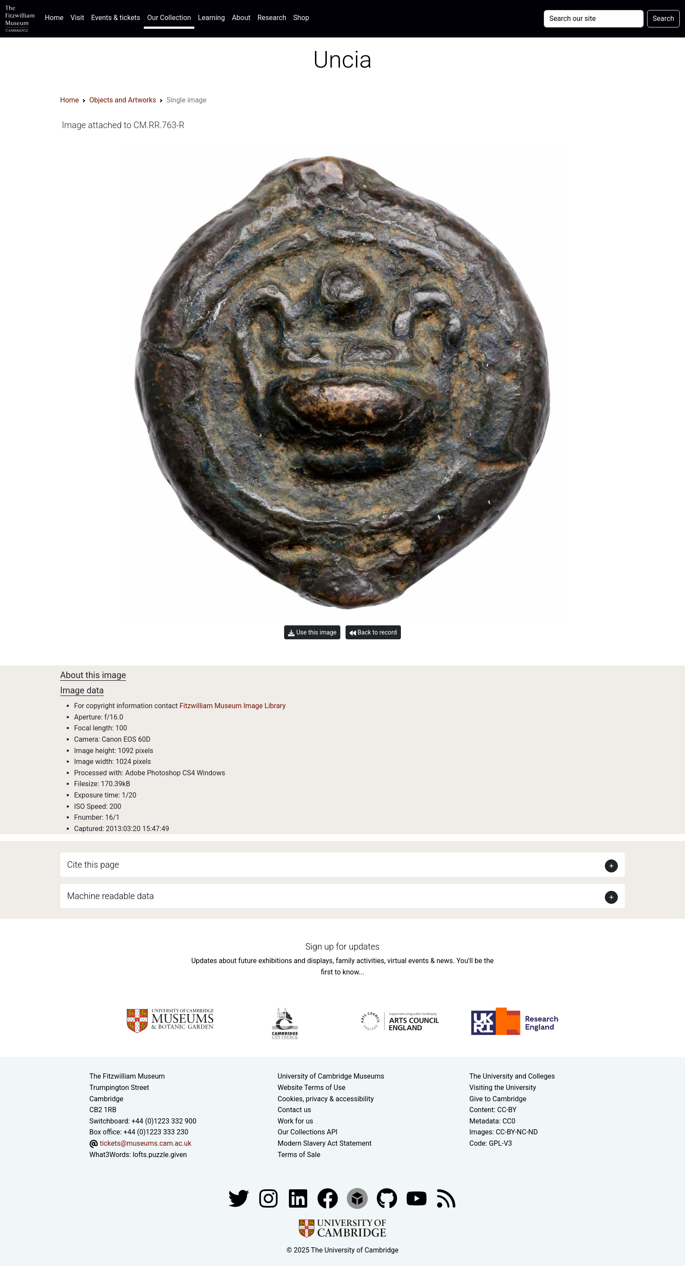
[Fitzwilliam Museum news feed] (446, 1198)
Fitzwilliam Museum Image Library (233, 706)
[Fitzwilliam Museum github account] (388, 1198)
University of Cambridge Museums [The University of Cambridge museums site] (331, 1076)
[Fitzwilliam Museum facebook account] (299, 1198)
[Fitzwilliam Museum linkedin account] (328, 1198)
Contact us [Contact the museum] (294, 1110)
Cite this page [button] (93, 864)
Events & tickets (115, 18)
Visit (77, 18)
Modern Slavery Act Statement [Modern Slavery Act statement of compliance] (325, 1143)
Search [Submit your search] (663, 18)
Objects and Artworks (122, 100)
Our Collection (169, 18)
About (241, 18)
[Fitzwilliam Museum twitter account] (239, 1198)
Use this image (312, 632)
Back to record (373, 632)
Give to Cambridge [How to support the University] (497, 1099)
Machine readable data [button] (110, 896)
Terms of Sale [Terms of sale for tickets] (299, 1155)
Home (56, 17)
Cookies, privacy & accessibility (326, 1099)
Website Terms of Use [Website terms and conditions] (312, 1087)
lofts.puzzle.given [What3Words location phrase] (159, 1155)
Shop (301, 18)
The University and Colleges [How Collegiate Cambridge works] (512, 1076)
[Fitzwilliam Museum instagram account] (269, 1198)
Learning (211, 18)
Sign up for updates (342, 946)
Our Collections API (308, 1132)
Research (272, 18)
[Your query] (594, 18)
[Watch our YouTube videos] (417, 1198)
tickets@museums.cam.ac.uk (145, 1143)
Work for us (295, 1121)
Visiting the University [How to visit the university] (502, 1087)
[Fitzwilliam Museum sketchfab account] (358, 1198)
